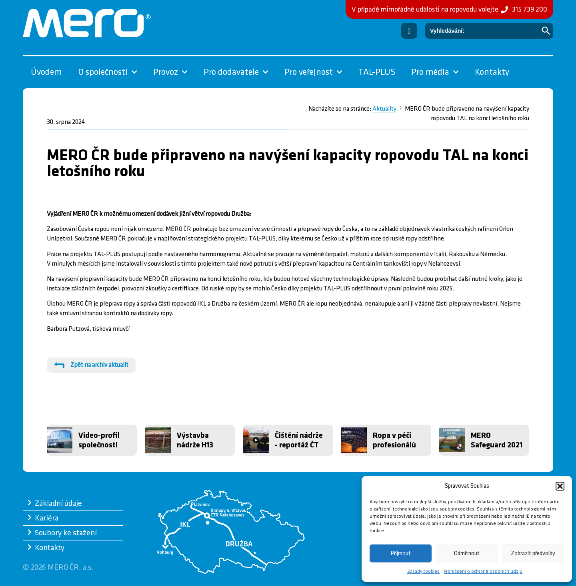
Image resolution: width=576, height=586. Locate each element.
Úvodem (46, 72)
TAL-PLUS (376, 72)
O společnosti (107, 72)
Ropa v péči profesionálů (394, 440)
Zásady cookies (423, 571)
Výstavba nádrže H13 (195, 440)
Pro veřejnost (313, 72)
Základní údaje (58, 503)
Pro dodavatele (236, 72)
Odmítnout (467, 553)
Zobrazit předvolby (533, 553)
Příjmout (401, 553)
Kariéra (46, 518)
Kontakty (492, 72)
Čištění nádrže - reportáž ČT (299, 440)
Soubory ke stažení (66, 533)
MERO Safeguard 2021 (496, 440)
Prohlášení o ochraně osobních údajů (483, 571)
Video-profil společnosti (99, 440)
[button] (560, 486)
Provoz (170, 72)
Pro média (435, 72)
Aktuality (384, 109)
